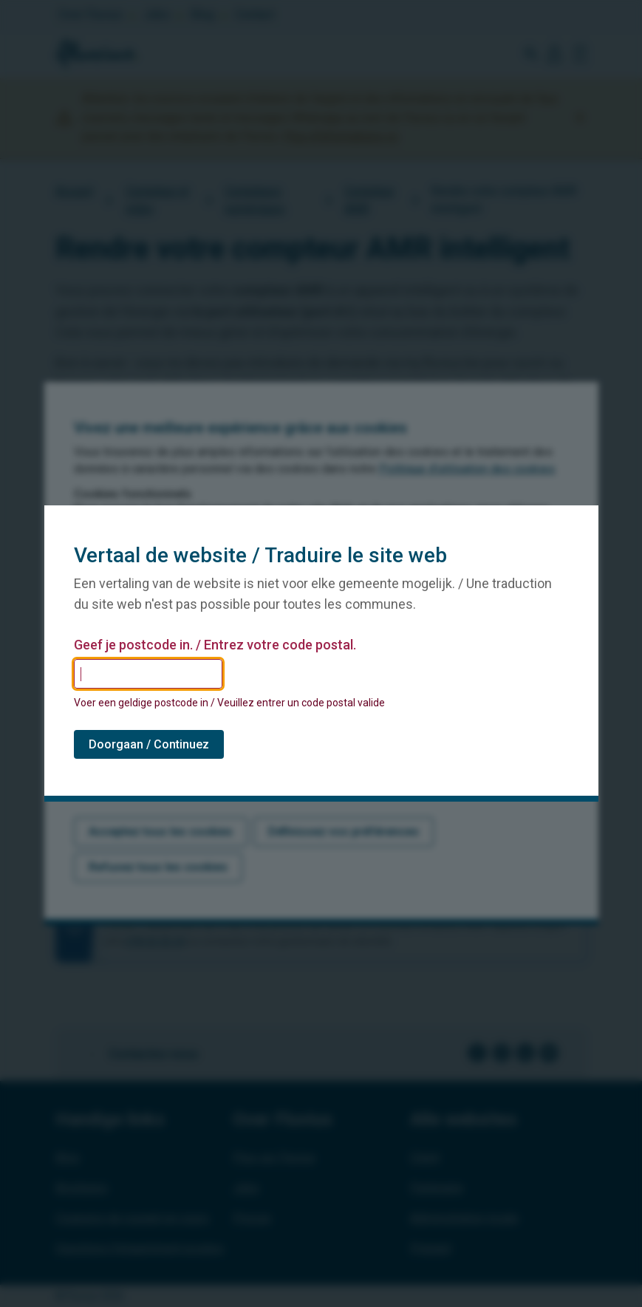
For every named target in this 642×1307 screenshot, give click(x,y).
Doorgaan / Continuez (149, 744)
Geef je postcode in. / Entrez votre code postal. (215, 645)
